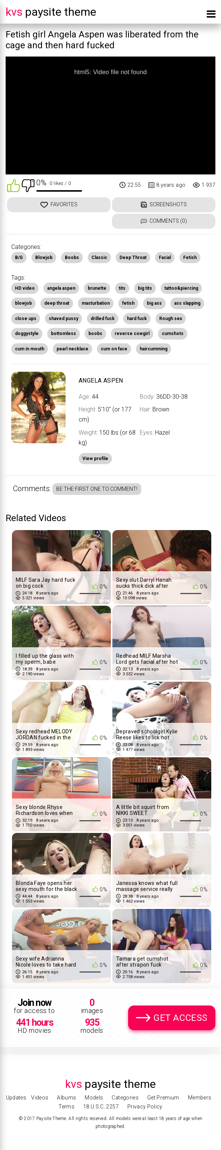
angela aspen (61, 288)
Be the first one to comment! (96, 489)
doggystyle (27, 333)
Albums (66, 1098)
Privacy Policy (145, 1107)
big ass (154, 303)
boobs (95, 333)
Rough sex (170, 318)
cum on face (114, 349)
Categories (125, 1098)
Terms (66, 1107)
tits (122, 288)
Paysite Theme (51, 11)
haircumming (153, 349)
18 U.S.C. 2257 (101, 1107)
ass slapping (187, 303)
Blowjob (43, 257)
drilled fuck (103, 318)
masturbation (96, 303)
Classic (99, 257)
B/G (19, 257)
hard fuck (137, 318)
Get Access (181, 1018)
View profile (95, 458)
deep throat (56, 303)
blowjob (23, 303)
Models (94, 1098)
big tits (145, 288)
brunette (97, 288)
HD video (25, 288)
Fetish (190, 257)
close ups (25, 318)
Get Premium (163, 1098)
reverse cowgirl (132, 333)
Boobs (72, 257)
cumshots (173, 333)
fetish (128, 303)
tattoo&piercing (181, 288)
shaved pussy (63, 318)
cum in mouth (29, 349)
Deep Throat (132, 257)
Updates (16, 1098)
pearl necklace (72, 349)
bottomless (63, 333)
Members (199, 1098)
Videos (39, 1098)
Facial (165, 257)
